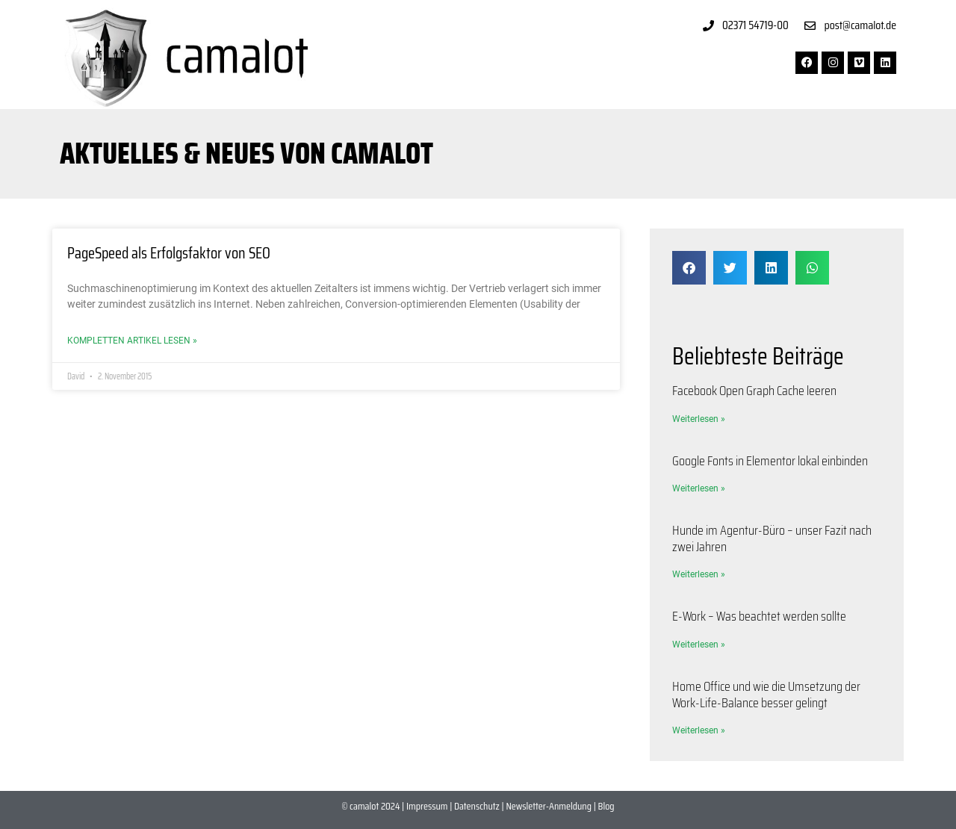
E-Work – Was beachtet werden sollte (759, 616)
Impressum (426, 806)
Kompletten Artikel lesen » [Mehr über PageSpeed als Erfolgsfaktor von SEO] (132, 340)
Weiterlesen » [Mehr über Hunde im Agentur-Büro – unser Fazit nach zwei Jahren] (698, 574)
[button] (689, 268)
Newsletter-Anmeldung (549, 806)
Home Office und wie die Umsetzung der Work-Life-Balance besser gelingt (766, 694)
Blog (606, 806)
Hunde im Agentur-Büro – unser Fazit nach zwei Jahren (772, 538)
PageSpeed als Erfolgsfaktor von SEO (168, 252)
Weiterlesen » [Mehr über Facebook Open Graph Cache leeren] (698, 419)
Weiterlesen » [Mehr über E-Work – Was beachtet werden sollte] (698, 644)
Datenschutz (477, 806)
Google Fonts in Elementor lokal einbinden (770, 460)
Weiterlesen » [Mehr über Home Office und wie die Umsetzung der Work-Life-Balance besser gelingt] (698, 730)
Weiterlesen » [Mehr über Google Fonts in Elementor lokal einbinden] (698, 488)
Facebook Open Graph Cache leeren (754, 390)
